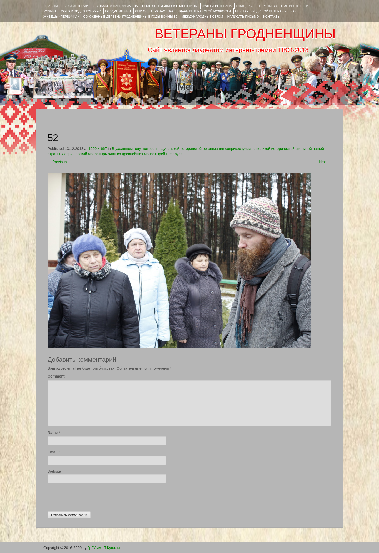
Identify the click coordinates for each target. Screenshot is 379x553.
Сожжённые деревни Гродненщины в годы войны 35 (130, 16)
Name (53, 432)
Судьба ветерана (217, 6)
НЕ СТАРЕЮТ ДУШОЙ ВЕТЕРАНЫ (260, 11)
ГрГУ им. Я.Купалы (104, 548)
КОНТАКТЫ (271, 16)
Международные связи (202, 16)
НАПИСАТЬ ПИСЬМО (243, 16)
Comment (56, 376)
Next (325, 162)
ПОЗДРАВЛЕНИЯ (118, 11)
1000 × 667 (97, 149)
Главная (52, 6)
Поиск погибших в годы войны (170, 6)
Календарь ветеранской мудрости (200, 11)
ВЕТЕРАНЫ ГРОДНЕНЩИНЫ (245, 34)
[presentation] (88, 496)
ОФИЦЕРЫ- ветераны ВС (256, 6)
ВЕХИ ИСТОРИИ (75, 6)
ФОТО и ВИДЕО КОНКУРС (81, 11)
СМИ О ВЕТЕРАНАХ (150, 11)
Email (52, 452)
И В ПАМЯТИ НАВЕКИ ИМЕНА (115, 6)
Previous (57, 162)
